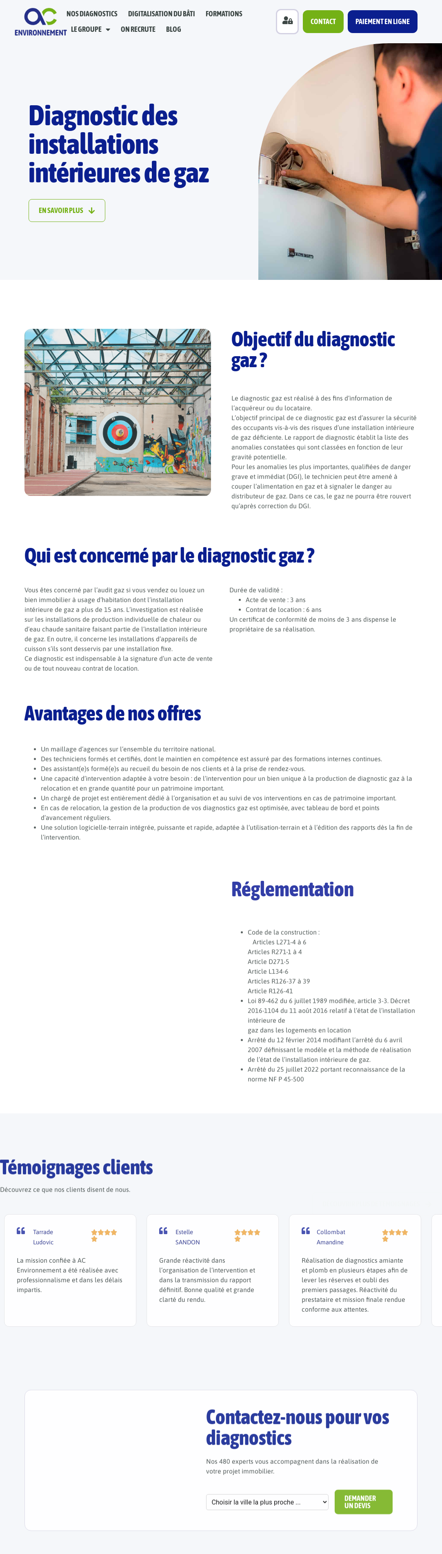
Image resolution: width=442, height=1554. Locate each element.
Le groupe (90, 29)
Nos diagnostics (92, 13)
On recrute (138, 29)
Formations (224, 13)
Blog (173, 29)
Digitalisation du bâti (161, 13)
